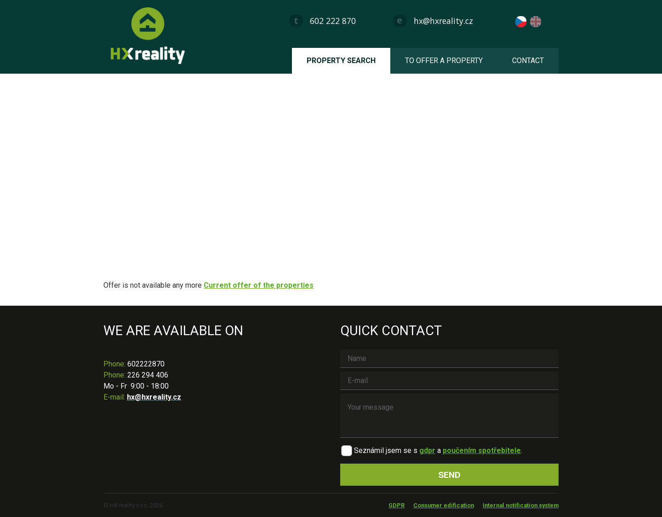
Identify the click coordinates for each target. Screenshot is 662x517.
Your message (449, 416)
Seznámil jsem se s (385, 450)
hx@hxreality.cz (443, 20)
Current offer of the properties (259, 285)
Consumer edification (443, 505)
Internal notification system (521, 505)
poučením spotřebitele (482, 450)
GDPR (396, 505)
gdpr (427, 450)
